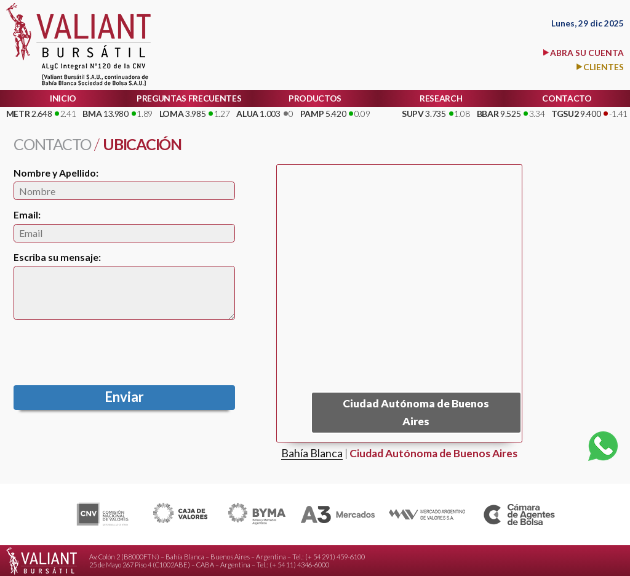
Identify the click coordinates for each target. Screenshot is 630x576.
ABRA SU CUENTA (587, 52)
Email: (27, 214)
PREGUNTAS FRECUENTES (189, 98)
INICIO (63, 98)
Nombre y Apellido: (56, 172)
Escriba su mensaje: (57, 257)
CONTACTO (566, 98)
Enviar (124, 396)
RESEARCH (441, 98)
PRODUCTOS (315, 98)
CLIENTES (603, 67)
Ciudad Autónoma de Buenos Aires (433, 454)
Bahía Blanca (312, 454)
